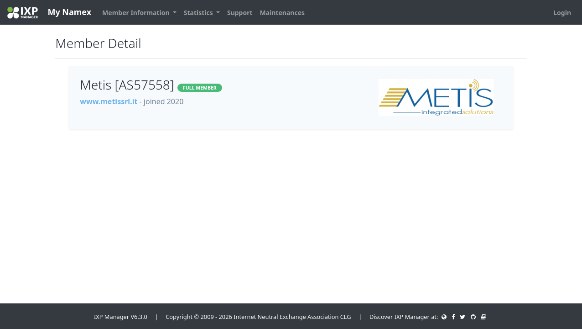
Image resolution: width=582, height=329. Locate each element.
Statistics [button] (199, 12)
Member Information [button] (136, 12)
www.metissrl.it (108, 101)
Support (240, 12)
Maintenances (282, 12)
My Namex (49, 12)
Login (562, 12)
